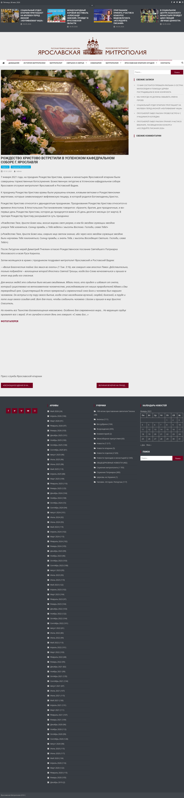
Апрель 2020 (55, 763)
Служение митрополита (21, 167)
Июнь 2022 (55, 637)
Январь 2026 (55, 430)
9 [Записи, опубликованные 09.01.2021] (173, 425)
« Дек (142, 445)
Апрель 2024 (55, 531)
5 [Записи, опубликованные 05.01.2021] (148, 425)
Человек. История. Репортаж (109, 482)
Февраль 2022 (56, 657)
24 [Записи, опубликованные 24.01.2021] (180, 434)
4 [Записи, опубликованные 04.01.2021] (142, 425)
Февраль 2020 (56, 772)
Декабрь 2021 (56, 666)
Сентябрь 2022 (56, 623)
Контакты (165, 63)
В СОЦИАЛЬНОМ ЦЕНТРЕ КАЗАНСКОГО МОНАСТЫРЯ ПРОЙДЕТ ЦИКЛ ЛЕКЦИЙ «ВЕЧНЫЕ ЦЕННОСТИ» (171, 15)
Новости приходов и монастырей (111, 458)
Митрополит (56, 63)
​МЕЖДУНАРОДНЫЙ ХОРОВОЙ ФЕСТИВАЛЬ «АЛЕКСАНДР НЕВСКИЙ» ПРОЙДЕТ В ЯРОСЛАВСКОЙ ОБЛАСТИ (77, 16)
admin (19, 171)
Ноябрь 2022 (56, 613)
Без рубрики (102, 424)
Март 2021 (55, 710)
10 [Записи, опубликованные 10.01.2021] (180, 425)
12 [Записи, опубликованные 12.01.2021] (149, 429)
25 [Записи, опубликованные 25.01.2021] (143, 439)
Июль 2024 (55, 517)
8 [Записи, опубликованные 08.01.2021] (166, 425)
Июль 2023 (55, 575)
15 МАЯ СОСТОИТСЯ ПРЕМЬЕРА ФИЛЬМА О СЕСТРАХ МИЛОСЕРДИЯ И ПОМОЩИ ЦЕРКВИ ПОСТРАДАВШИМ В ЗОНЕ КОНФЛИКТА (160, 88)
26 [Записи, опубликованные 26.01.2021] (149, 439)
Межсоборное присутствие (109, 438)
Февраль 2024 (56, 541)
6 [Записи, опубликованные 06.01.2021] (154, 425)
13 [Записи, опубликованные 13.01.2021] (155, 429)
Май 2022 (54, 642)
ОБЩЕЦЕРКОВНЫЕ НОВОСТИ (110, 462)
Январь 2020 (55, 777)
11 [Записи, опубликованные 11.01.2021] (143, 429)
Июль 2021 (55, 691)
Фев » (148, 445)
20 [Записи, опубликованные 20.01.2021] (155, 434)
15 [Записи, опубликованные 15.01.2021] (167, 429)
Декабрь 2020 (56, 724)
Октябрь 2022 (56, 618)
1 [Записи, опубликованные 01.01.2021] (166, 420)
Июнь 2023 (55, 580)
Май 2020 (54, 758)
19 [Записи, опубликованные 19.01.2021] (149, 434)
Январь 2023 (55, 604)
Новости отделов (104, 453)
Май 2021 (54, 700)
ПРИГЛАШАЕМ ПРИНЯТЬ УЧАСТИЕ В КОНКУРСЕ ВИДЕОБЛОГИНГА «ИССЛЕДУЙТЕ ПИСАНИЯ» (124, 16)
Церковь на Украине (106, 477)
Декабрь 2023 (56, 551)
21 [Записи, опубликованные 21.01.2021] (161, 434)
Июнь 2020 (55, 753)
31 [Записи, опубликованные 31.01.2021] (180, 439)
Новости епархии (104, 448)
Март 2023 (55, 594)
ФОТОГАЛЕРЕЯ (9, 321)
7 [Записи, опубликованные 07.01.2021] (160, 425)
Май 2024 (54, 527)
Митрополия (112, 63)
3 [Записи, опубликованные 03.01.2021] (179, 420)
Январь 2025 (55, 488)
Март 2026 (55, 421)
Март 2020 (55, 768)
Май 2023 (54, 584)
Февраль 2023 (56, 599)
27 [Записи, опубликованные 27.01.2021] (155, 439)
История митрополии (34, 63)
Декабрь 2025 (56, 435)
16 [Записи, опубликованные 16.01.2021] (174, 429)
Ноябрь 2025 (56, 440)
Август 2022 (55, 628)
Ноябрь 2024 (56, 498)
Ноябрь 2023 (56, 556)
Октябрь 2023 (56, 560)
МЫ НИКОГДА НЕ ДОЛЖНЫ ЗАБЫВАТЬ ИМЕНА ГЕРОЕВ (157, 98)
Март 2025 (55, 478)
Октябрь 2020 (56, 734)
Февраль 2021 (56, 715)
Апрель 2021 (55, 705)
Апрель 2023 (55, 589)
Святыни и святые (75, 63)
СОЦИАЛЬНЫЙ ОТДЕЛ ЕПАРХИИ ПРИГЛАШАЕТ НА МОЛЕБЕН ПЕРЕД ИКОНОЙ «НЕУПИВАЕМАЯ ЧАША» (32, 15)
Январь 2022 (55, 662)
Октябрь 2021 (56, 676)
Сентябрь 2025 (56, 450)
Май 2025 (54, 469)
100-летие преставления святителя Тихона (116, 411)
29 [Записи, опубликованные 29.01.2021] (167, 439)
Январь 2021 (55, 719)
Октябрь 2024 (56, 503)
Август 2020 (55, 744)
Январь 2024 (55, 546)
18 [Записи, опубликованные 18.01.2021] (143, 434)
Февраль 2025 (56, 483)
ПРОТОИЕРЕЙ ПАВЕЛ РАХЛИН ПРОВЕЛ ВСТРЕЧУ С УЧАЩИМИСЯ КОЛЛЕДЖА (159, 115)
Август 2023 (55, 570)
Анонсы (100, 419)
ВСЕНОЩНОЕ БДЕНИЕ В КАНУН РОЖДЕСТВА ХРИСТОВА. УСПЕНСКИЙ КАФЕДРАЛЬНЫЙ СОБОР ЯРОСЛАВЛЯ (18, 385)
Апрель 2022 (55, 647)
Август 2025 (55, 454)
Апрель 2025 (55, 474)
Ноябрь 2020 (56, 729)
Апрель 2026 (55, 416)
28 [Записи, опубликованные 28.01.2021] (161, 439)
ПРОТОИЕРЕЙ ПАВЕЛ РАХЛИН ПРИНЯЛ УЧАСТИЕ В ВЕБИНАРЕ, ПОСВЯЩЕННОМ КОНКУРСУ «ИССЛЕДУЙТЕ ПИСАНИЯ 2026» (159, 124)
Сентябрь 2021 (56, 681)
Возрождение (103, 429)
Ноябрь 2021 (56, 671)
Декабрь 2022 (56, 609)
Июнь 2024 (55, 522)
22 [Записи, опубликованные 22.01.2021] (167, 434)
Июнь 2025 (55, 464)
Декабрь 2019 (56, 782)
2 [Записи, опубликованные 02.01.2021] (173, 420)
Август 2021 (55, 686)
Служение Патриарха (106, 472)
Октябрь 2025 (56, 445)
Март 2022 (55, 652)
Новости (5, 167)
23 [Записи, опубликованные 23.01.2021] (174, 434)
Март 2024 (55, 536)
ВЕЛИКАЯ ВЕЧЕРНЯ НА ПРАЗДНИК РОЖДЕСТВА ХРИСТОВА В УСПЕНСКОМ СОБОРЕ (114, 385)
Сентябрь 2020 (56, 739)
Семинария (95, 63)
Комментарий (103, 434)
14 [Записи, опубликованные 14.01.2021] (161, 429)
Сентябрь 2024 (56, 507)
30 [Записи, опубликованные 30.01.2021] (174, 439)
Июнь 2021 (55, 695)
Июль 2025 (55, 459)
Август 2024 (55, 512)
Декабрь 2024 (56, 493)
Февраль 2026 (56, 425)
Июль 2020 (55, 748)
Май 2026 (54, 411)
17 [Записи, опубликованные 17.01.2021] (180, 429)
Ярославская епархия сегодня (139, 63)
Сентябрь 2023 (56, 565)
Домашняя (14, 63)
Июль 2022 (55, 633)
